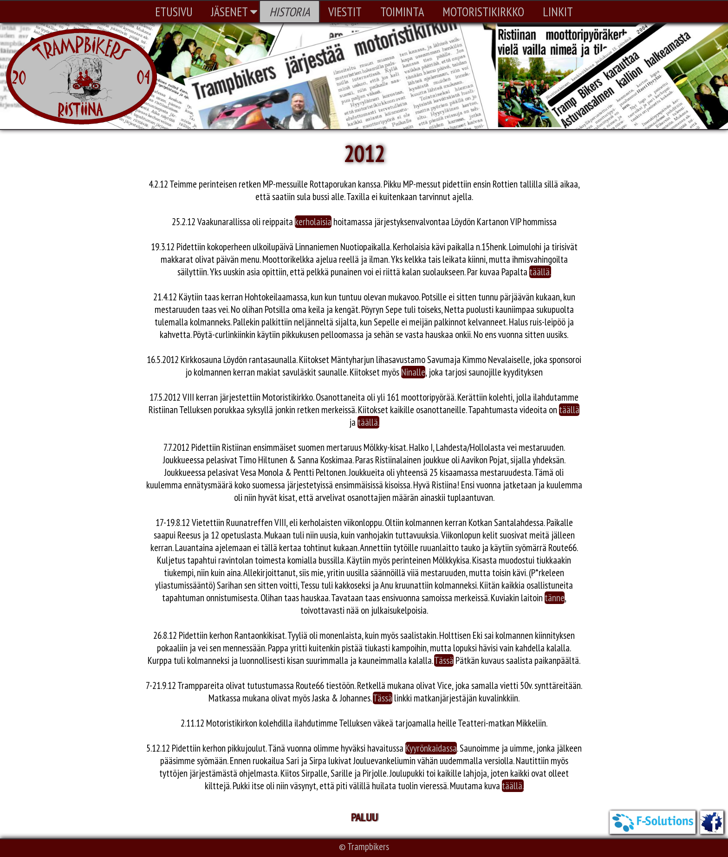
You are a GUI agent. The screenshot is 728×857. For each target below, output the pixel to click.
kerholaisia (313, 221)
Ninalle (413, 372)
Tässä (444, 660)
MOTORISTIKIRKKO (483, 11)
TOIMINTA (402, 11)
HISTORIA (289, 11)
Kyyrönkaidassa (431, 748)
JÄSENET (234, 11)
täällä (569, 409)
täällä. (540, 272)
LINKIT (558, 11)
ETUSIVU (174, 11)
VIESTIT (345, 11)
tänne (555, 597)
